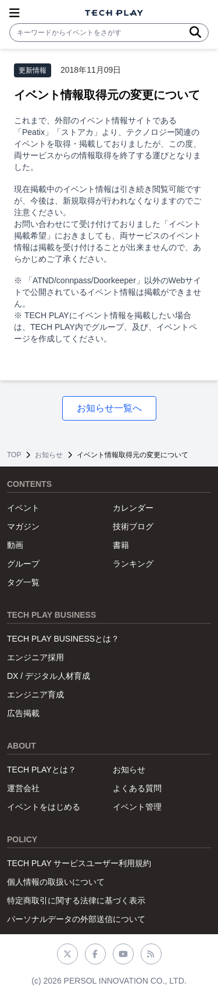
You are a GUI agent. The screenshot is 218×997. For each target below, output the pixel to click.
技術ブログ (133, 526)
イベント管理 (137, 806)
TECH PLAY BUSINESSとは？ (63, 638)
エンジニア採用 (35, 657)
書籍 (121, 545)
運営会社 (23, 788)
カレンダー (133, 507)
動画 (15, 545)
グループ (23, 563)
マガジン (23, 526)
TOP (14, 455)
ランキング (133, 563)
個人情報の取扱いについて (56, 881)
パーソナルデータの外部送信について (76, 919)
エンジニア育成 (35, 694)
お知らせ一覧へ (109, 408)
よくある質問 (137, 788)
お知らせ (49, 455)
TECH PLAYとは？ (41, 769)
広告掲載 (23, 713)
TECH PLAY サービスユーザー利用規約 (79, 863)
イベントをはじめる (43, 806)
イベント (23, 507)
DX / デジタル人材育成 (48, 676)
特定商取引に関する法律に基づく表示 (76, 900)
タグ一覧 (23, 582)
